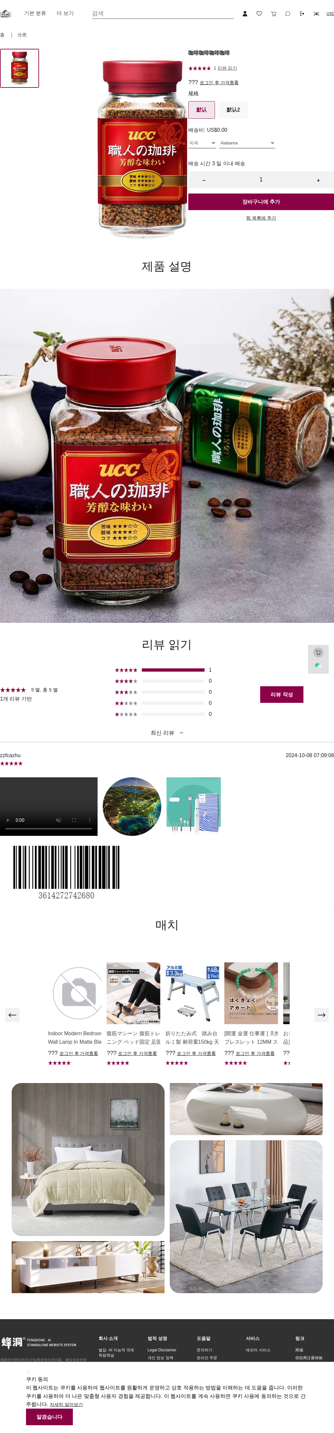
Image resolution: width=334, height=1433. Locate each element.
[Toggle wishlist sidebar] (259, 13)
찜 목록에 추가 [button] (261, 218)
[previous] (12, 1015)
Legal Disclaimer (162, 1350)
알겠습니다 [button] (49, 1417)
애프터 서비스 (258, 1350)
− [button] (203, 180)
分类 (22, 34)
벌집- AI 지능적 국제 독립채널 (116, 1353)
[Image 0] (19, 68)
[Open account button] (245, 13)
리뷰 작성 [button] (282, 694)
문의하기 (204, 1350)
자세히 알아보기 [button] (66, 1404)
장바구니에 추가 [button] (261, 202)
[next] (321, 1015)
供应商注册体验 (309, 1358)
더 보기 (65, 13)
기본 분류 (35, 13)
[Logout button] (302, 13)
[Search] (163, 13)
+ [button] (318, 180)
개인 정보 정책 (160, 1358)
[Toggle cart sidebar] (273, 13)
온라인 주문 (207, 1358)
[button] (316, 13)
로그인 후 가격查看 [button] (219, 82)
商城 (299, 1350)
